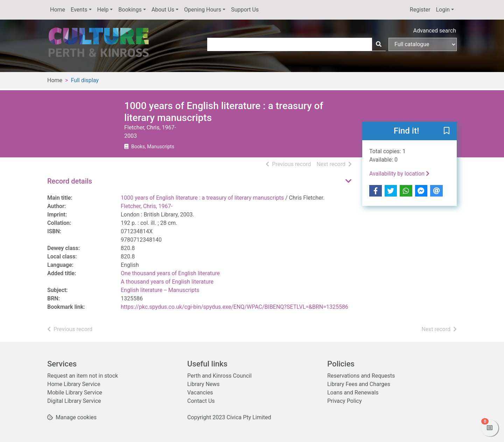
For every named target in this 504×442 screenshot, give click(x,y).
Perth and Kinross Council (219, 375)
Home (57, 9)
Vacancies (200, 392)
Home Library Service (73, 384)
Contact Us (201, 401)
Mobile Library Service (74, 392)
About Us (163, 9)
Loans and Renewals (353, 392)
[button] (446, 131)
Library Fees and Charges (358, 384)
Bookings (129, 9)
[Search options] (422, 44)
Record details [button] (69, 181)
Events (79, 9)
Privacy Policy (344, 401)
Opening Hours (202, 9)
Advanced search (434, 30)
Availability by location (399, 173)
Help (103, 9)
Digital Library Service (74, 401)
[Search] (379, 44)
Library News (203, 384)
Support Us (245, 9)
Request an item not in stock (82, 375)
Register (420, 9)
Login (442, 9)
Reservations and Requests (361, 375)
